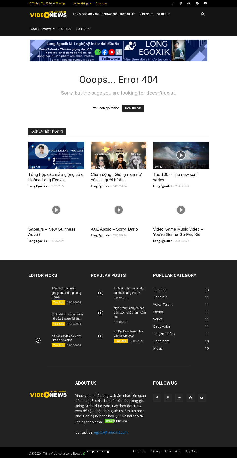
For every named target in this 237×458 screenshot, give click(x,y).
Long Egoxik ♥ (37, 186)
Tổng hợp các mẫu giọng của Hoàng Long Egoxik (66, 293)
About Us (139, 451)
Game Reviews (43, 29)
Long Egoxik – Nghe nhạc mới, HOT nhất (104, 14)
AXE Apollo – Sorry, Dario (114, 229)
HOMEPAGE (133, 108)
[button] (203, 14)
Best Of (83, 29)
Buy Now (101, 3)
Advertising (82, 3)
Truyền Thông (101, 221)
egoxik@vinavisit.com (111, 432)
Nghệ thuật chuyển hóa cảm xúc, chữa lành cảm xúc (130, 312)
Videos (146, 14)
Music (158, 221)
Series (163, 14)
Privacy (155, 451)
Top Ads (65, 29)
